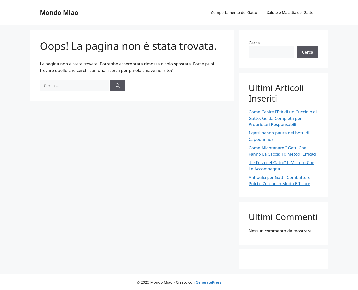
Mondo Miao (59, 12)
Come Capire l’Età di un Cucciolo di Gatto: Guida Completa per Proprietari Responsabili (283, 118)
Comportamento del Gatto (234, 12)
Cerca (254, 43)
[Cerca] (117, 86)
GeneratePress (208, 282)
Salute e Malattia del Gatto (290, 12)
